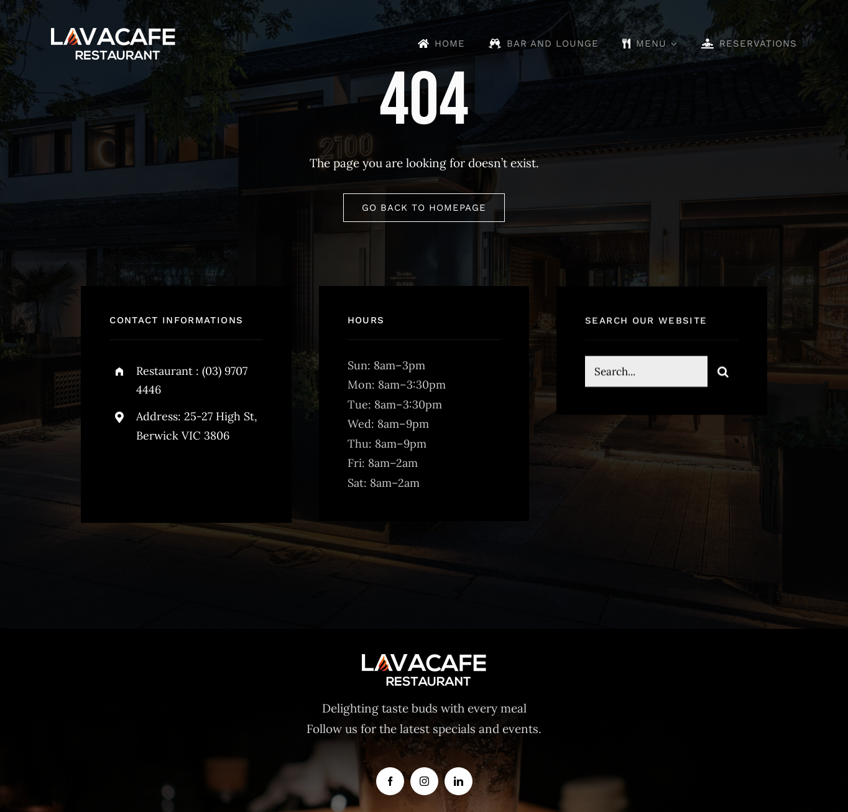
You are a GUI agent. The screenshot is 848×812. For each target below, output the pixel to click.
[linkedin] (458, 781)
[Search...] (646, 373)
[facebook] (123, 476)
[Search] (723, 373)
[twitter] (158, 476)
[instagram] (192, 476)
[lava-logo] (113, 33)
